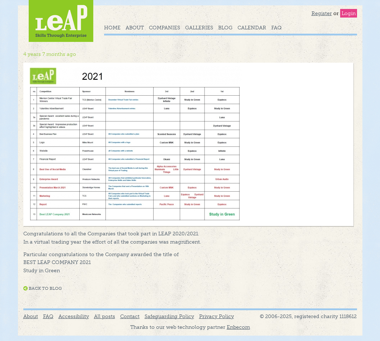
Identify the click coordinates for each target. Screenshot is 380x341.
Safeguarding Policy (169, 316)
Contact (130, 316)
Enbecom (238, 327)
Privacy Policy (216, 316)
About (135, 27)
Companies (164, 27)
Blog (225, 27)
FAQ (276, 27)
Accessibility (73, 316)
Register (321, 13)
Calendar (252, 27)
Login (349, 13)
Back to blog (45, 288)
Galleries (199, 27)
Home (112, 27)
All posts (104, 316)
